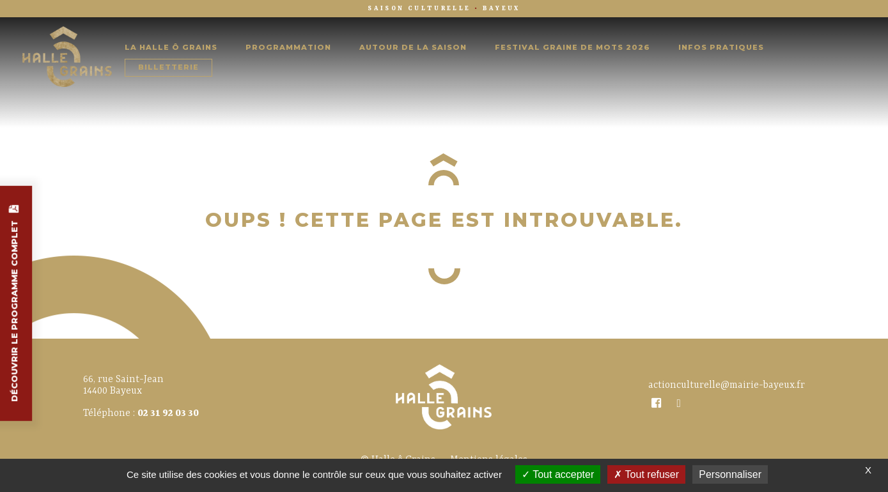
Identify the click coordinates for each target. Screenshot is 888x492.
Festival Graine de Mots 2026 (572, 47)
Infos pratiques (721, 47)
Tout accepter (558, 474)
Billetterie (168, 67)
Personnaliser (730, 474)
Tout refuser (646, 474)
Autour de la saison (413, 47)
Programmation (288, 47)
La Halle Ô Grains (171, 47)
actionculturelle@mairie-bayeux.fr (726, 385)
